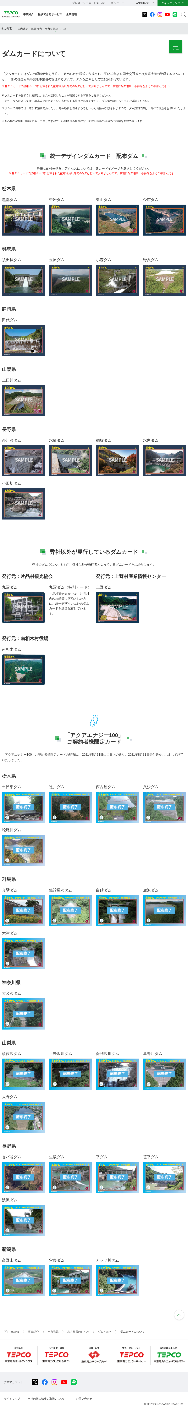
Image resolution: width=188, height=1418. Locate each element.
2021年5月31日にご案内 (98, 754)
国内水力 (23, 28)
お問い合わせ (84, 1398)
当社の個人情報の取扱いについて (48, 1398)
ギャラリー (117, 2)
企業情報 (71, 14)
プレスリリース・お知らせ (88, 2)
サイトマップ (12, 1398)
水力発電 (6, 28)
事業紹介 (28, 14)
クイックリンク (170, 3)
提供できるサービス (50, 14)
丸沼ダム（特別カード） (70, 587)
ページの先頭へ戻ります (179, 1315)
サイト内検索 (183, 14)
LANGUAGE (142, 3)
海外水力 (36, 28)
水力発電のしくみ (55, 28)
